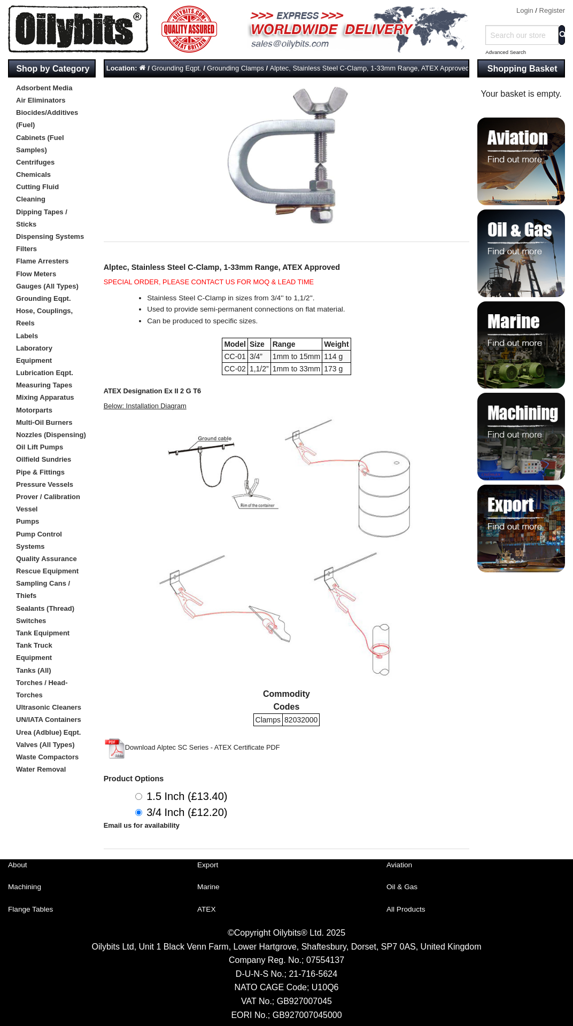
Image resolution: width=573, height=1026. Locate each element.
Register (552, 10)
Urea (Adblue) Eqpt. (48, 732)
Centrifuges (35, 162)
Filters (26, 249)
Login (524, 10)
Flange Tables (30, 909)
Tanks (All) (33, 670)
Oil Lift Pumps (39, 447)
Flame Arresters (42, 261)
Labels (27, 336)
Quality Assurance (46, 559)
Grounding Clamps (235, 68)
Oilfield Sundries (43, 459)
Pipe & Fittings (40, 472)
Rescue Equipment (47, 571)
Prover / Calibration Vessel (48, 503)
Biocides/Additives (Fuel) (47, 118)
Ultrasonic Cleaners (48, 707)
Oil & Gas (401, 887)
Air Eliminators (40, 100)
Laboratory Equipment (34, 354)
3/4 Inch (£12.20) (186, 812)
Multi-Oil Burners (44, 422)
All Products (405, 909)
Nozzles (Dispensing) (51, 435)
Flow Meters (36, 274)
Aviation (399, 865)
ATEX (206, 909)
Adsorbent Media (44, 88)
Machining (24, 887)
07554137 (325, 960)
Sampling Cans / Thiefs (43, 589)
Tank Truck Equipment (34, 651)
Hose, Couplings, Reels (44, 317)
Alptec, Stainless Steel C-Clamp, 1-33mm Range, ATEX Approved (369, 68)
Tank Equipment (42, 633)
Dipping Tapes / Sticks (41, 218)
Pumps (27, 521)
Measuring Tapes (44, 385)
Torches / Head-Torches (42, 689)
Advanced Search (505, 52)
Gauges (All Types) (47, 286)
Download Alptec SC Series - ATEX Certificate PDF (192, 747)
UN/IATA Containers (48, 720)
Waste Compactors (47, 757)
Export (207, 865)
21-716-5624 (313, 973)
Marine (208, 887)
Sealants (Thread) (45, 608)
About (17, 865)
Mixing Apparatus (45, 397)
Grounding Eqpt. (43, 298)
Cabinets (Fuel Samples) (40, 144)
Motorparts (34, 410)
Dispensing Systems (50, 236)
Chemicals (33, 174)
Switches (31, 621)
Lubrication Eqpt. (44, 373)
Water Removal (41, 769)
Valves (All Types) (45, 745)
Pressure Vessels (44, 484)
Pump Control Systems (39, 540)
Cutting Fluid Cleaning (37, 193)
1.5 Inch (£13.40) (186, 796)
